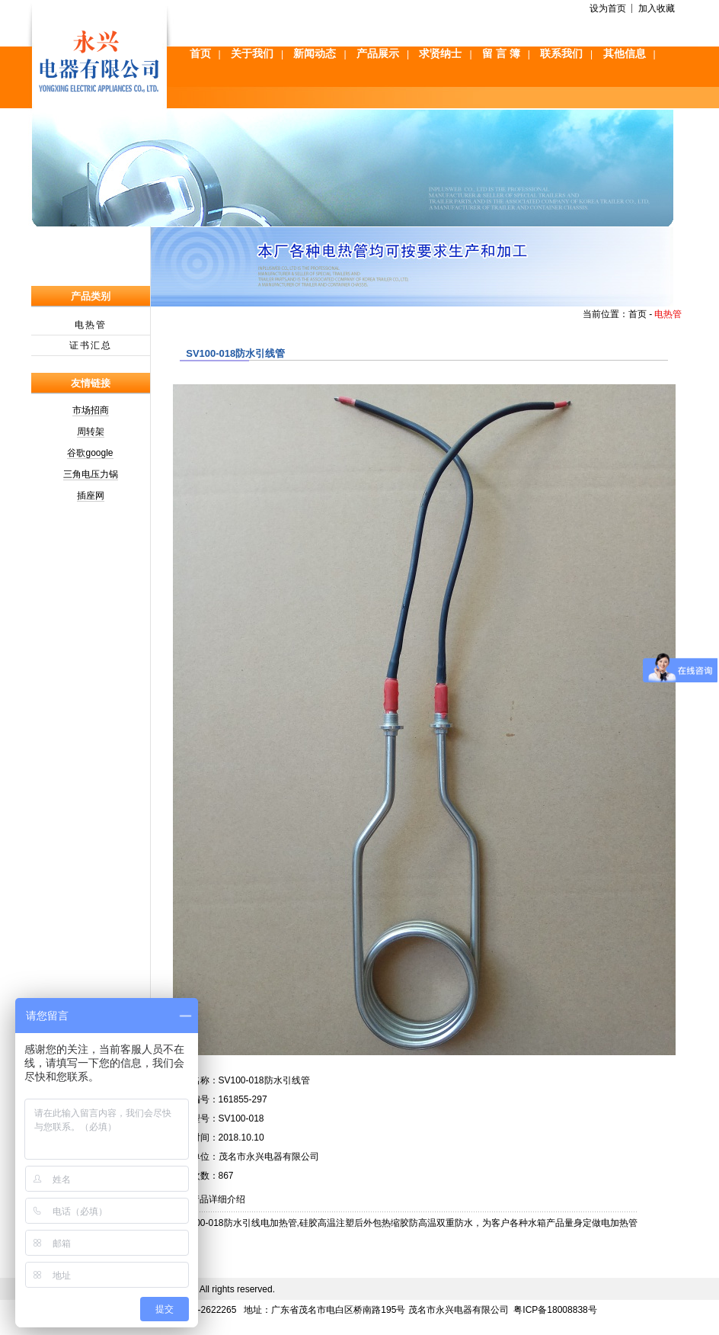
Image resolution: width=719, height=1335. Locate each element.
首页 (200, 53)
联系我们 (561, 53)
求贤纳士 (440, 53)
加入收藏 (656, 8)
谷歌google (90, 453)
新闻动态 (314, 53)
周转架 (90, 431)
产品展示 (377, 53)
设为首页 (608, 8)
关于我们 (252, 53)
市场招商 (90, 410)
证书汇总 (90, 345)
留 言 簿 (501, 53)
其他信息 (624, 53)
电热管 (91, 324)
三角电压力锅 (90, 474)
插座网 (90, 495)
